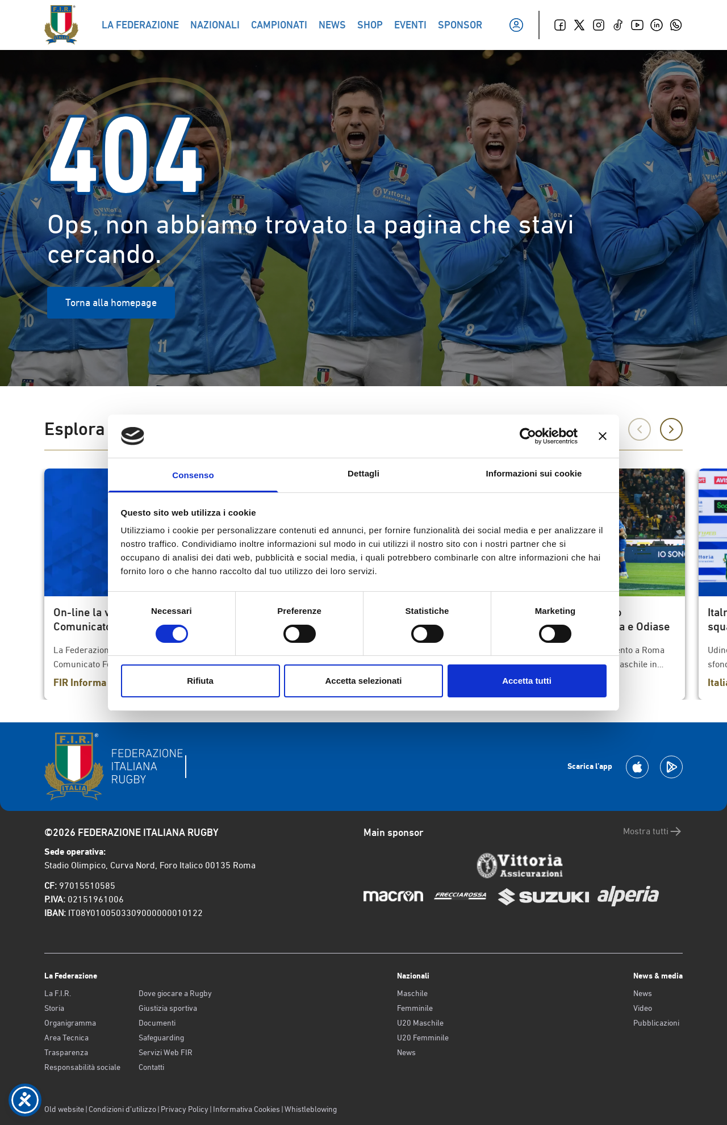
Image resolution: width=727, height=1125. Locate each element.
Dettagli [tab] (363, 473)
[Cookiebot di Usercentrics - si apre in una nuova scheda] (528, 436)
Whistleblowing (311, 1109)
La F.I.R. (57, 993)
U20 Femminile (423, 1037)
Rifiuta (200, 680)
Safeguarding (161, 1037)
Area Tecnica (66, 1037)
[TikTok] (618, 25)
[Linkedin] (656, 25)
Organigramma (70, 1022)
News (406, 1052)
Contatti (151, 1067)
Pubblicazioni (656, 1022)
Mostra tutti (653, 831)
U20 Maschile (420, 1022)
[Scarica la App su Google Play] (671, 767)
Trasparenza (66, 1052)
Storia (54, 1008)
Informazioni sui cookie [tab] (534, 473)
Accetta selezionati (363, 680)
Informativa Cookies (246, 1109)
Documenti (157, 1022)
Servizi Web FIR (166, 1052)
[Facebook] (560, 25)
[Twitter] (579, 25)
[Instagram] (598, 25)
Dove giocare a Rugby (175, 993)
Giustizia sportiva (168, 1008)
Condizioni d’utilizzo (122, 1109)
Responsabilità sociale (82, 1067)
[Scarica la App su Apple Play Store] (637, 767)
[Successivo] (671, 429)
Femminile (415, 1008)
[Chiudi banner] (603, 436)
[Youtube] (637, 25)
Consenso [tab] (193, 475)
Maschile (412, 993)
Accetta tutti (526, 680)
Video (642, 1008)
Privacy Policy (184, 1109)
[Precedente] (639, 429)
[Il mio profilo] (516, 25)
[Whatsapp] (676, 25)
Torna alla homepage (111, 302)
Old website (64, 1109)
